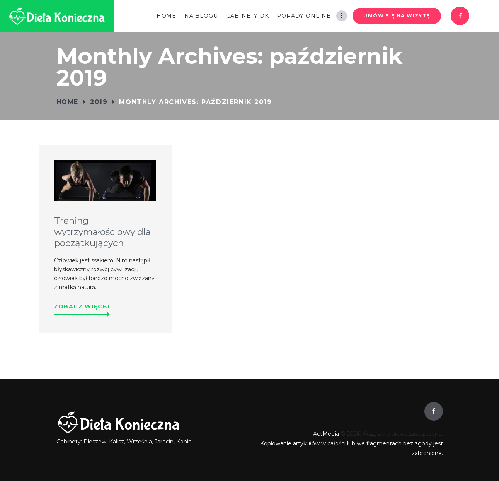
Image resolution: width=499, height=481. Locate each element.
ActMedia (326, 433)
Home (67, 102)
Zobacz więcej (82, 306)
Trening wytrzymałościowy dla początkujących (102, 232)
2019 (98, 102)
